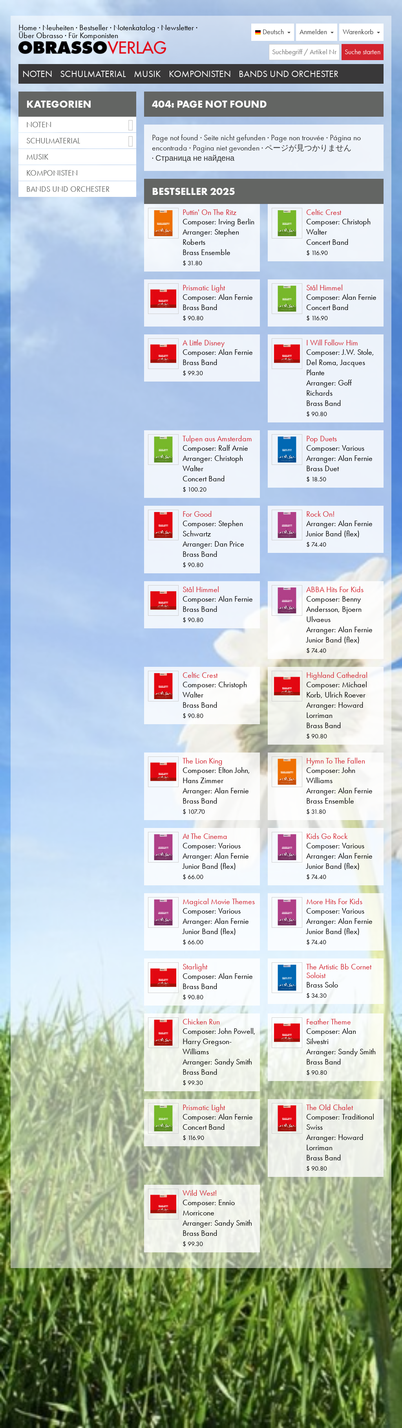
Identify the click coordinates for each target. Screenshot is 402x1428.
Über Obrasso (40, 35)
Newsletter (177, 27)
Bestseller (93, 27)
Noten (37, 73)
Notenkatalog (134, 27)
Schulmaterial (93, 73)
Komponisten (200, 73)
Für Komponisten (93, 35)
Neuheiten (58, 27)
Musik (147, 73)
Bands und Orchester (288, 73)
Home (27, 27)
